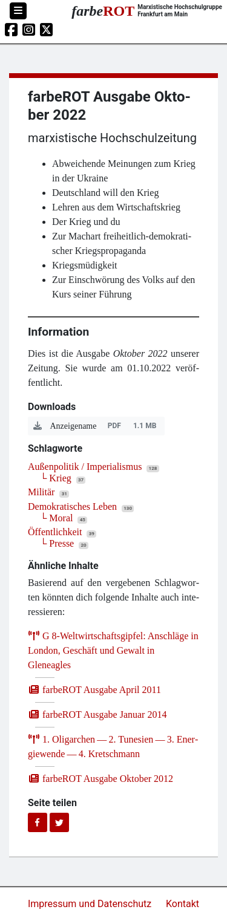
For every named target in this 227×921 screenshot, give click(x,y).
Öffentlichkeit (55, 532)
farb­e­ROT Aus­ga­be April (94, 690)
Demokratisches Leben (72, 506)
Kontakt (182, 904)
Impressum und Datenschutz (91, 904)
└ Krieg (55, 478)
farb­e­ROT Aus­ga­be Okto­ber (100, 778)
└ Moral (56, 518)
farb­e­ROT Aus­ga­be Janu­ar (97, 714)
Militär (41, 492)
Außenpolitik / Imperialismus (85, 466)
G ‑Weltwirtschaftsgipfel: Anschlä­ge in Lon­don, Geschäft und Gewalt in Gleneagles (113, 650)
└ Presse (57, 543)
